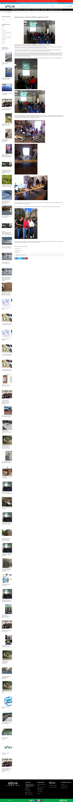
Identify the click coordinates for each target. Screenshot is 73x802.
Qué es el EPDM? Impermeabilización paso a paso (7, 431)
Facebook (21, 3)
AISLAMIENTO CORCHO (53, 9)
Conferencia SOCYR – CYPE (6, 309)
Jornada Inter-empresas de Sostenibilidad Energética (6, 677)
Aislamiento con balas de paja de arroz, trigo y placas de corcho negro (6, 293)
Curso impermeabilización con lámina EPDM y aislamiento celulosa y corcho (7, 770)
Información (4, 34)
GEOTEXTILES (44, 9)
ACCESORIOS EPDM (26, 9)
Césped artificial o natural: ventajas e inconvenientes (7, 186)
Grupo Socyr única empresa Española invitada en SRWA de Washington (7, 155)
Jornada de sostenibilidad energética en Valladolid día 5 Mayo (7, 554)
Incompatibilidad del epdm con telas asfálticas (6, 462)
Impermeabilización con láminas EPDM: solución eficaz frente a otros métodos (6, 279)
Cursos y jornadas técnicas (6, 32)
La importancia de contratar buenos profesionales (5, 140)
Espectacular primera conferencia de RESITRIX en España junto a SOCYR (7, 600)
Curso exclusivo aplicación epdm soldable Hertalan (7, 416)
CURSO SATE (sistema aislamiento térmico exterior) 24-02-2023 (6, 539)
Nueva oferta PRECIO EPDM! (6, 708)
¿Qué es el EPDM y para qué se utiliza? (6, 217)
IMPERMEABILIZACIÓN (16, 9)
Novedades (4, 39)
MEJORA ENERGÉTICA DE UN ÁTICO (7, 508)
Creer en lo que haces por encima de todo (6, 63)
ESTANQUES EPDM (35, 9)
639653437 (4, 3)
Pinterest (26, 3)
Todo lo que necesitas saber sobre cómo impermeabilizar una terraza (6, 202)
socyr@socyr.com (17, 3)
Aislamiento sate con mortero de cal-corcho (6, 385)
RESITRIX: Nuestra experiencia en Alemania (6, 646)
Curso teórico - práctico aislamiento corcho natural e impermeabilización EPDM (7, 172)
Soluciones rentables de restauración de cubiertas (6, 247)
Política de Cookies (64, 787)
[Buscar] (36, 6)
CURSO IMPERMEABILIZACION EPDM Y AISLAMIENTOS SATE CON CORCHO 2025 (7, 233)
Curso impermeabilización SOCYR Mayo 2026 (7, 109)
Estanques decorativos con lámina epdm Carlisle (7, 125)
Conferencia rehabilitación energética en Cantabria (7, 523)
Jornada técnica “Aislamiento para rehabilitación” (5, 662)
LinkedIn (30, 3)
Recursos (3, 43)
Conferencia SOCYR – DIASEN (6, 339)
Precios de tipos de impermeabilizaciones (6, 263)
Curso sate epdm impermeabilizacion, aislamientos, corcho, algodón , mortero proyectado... (6, 402)
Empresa (38, 793)
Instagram (28, 3)
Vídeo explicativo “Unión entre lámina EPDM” (6, 723)
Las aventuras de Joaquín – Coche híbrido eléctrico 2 (7, 355)
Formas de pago (40, 791)
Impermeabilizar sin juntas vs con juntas (7, 94)
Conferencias (4, 30)
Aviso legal (62, 784)
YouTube (24, 3)
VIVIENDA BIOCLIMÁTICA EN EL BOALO (7, 477)
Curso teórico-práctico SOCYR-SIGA (6, 585)
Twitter (23, 3)
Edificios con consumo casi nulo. (7, 692)
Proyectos (3, 41)
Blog (61, 9)
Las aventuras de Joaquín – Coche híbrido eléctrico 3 (7, 324)
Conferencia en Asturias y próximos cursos (6, 631)
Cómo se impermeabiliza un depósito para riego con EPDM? (6, 570)
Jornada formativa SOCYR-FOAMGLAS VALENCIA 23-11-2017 (6, 447)
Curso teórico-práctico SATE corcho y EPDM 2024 (7, 493)
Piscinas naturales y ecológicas (5, 738)
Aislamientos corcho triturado (5, 754)
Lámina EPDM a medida (52, 785)
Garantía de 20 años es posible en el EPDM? (6, 78)
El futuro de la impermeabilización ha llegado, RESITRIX (6, 616)
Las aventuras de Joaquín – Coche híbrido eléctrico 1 (7, 370)
